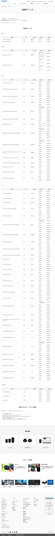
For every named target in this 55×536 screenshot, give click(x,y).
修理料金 (24, 514)
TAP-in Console (4, 513)
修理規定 (24, 520)
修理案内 (32, 3)
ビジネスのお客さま (39, 1)
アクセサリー (4, 511)
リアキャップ (3, 517)
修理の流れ (24, 516)
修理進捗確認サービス (26, 519)
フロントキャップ (4, 516)
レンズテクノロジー (15, 501)
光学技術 (13, 507)
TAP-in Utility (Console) (6, 527)
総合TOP (29, 1)
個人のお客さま (33, 1)
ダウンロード (35, 501)
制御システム (14, 504)
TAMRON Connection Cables (5, 521)
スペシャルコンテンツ (23, 3)
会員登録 (46, 3)
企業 (43, 1)
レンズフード (3, 519)
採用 (48, 1)
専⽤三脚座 (3, 514)
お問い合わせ (35, 504)
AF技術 (13, 502)
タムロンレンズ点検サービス (27, 517)
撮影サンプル (25, 507)
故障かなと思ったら (25, 522)
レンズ (8, 3)
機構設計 (13, 508)
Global (51, 1)
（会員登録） (27, 504)
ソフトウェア (4, 524)
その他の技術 (14, 510)
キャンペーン (24, 501)
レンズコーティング (15, 505)
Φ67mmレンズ (4, 507)
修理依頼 (24, 513)
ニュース (14, 3)
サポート (38, 3)
